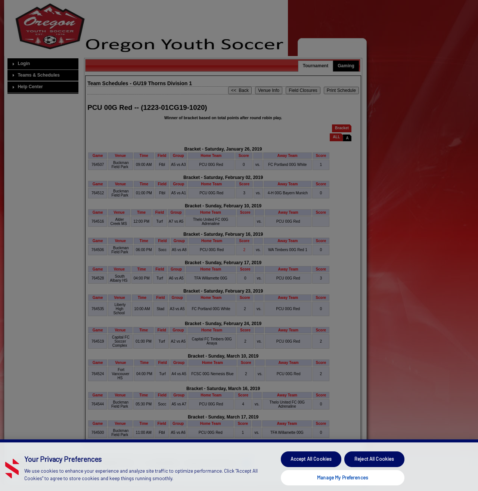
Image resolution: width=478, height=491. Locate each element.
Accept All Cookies (311, 470)
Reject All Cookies (374, 470)
